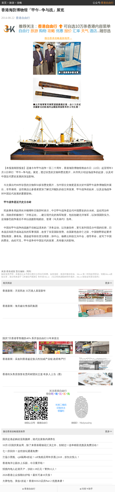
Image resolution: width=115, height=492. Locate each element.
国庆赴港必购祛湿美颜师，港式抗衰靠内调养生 (29, 439)
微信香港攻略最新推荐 (14, 431)
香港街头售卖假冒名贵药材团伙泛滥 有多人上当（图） (33, 374)
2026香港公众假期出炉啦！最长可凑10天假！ (28, 475)
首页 (4, 2)
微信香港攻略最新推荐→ (58, 38)
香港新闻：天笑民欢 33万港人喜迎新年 (24, 290)
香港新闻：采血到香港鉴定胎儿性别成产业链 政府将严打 (34, 359)
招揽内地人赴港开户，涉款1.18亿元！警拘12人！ (30, 469)
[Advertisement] (57, 260)
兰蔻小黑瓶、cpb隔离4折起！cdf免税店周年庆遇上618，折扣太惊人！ (41, 457)
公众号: (103, 2)
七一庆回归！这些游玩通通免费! (20, 451)
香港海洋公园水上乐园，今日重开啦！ (24, 463)
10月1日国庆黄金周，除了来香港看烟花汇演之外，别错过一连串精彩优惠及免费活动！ (51, 445)
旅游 (11, 2)
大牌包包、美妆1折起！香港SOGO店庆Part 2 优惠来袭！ (34, 481)
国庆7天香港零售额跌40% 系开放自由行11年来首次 (31, 338)
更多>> (108, 282)
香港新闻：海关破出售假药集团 (20, 306)
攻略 (19, 2)
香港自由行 (23, 17)
